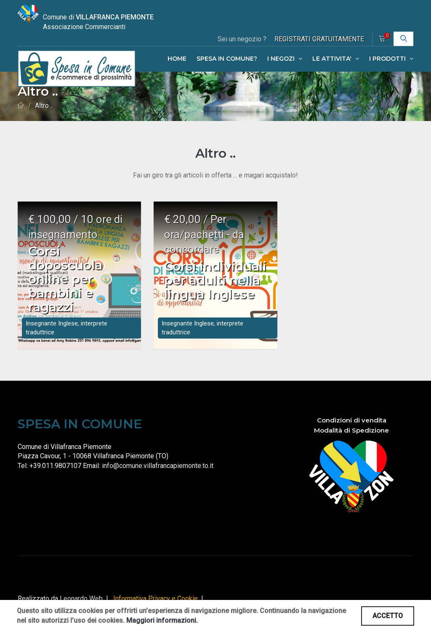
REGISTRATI (319, 39)
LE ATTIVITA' (335, 58)
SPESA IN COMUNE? (227, 58)
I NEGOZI (284, 58)
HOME (177, 58)
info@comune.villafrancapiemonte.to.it (157, 472)
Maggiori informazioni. (162, 620)
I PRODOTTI (391, 58)
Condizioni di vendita (351, 426)
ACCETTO (387, 616)
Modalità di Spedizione (351, 437)
